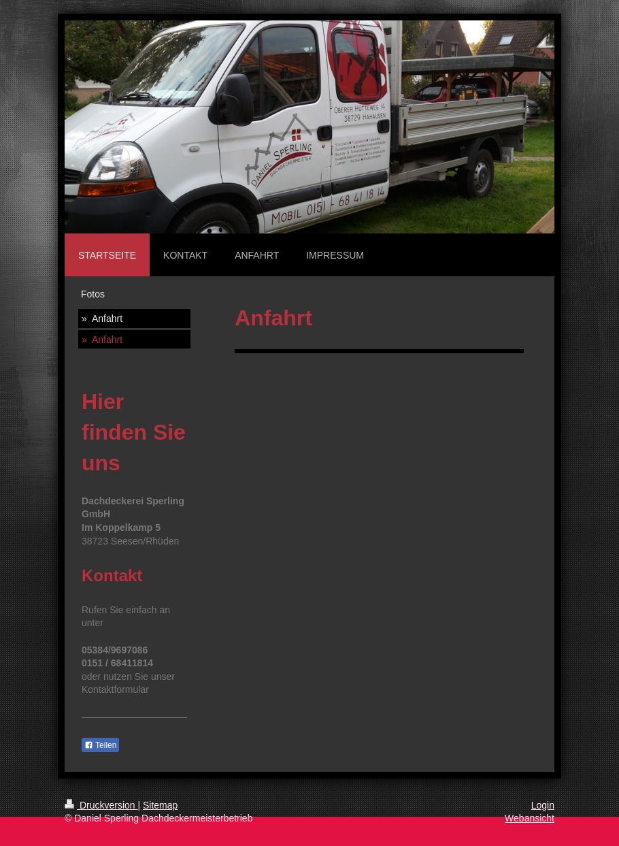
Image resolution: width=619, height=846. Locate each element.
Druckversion (101, 805)
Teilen (100, 745)
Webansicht (529, 818)
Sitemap (160, 805)
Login (542, 805)
